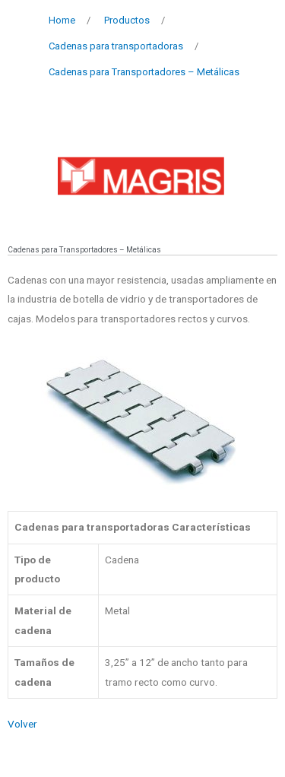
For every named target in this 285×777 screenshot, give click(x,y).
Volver (22, 724)
